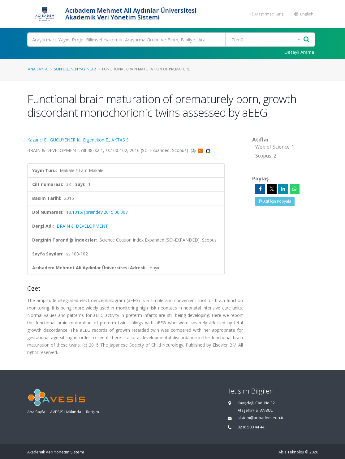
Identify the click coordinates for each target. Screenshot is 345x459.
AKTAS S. (120, 140)
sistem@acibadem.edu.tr (261, 417)
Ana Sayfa (38, 68)
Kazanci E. (37, 140)
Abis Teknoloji (291, 452)
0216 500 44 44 (251, 427)
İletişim (92, 412)
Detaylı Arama (299, 52)
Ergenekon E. (96, 140)
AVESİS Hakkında (65, 412)
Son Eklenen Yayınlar (75, 68)
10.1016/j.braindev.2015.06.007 (97, 212)
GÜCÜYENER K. (65, 140)
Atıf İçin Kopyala (275, 201)
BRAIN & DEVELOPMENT (82, 226)
